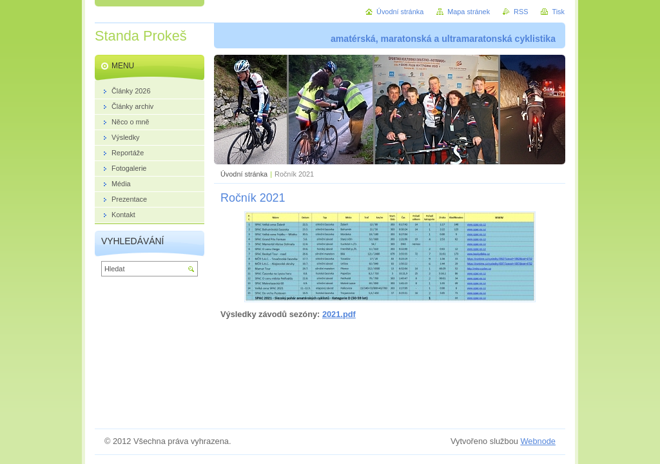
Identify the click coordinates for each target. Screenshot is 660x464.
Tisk (558, 11)
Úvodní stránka (243, 174)
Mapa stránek (468, 11)
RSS (521, 11)
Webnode (538, 441)
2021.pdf (339, 314)
